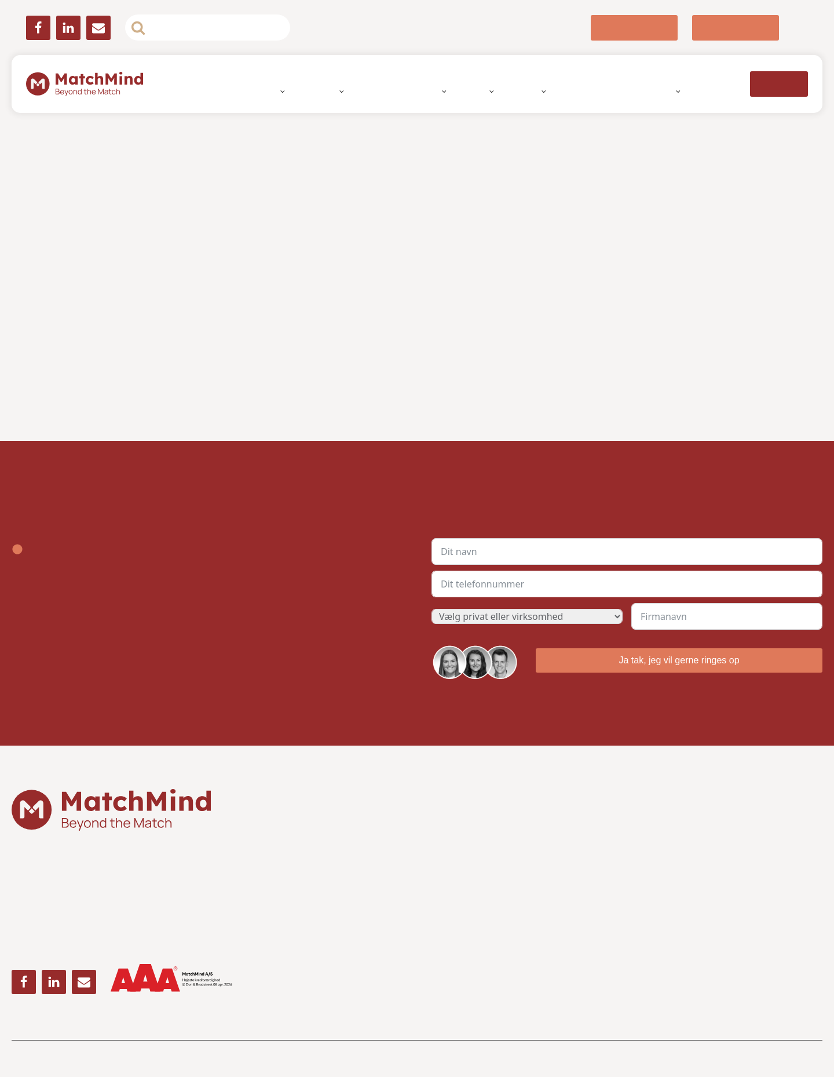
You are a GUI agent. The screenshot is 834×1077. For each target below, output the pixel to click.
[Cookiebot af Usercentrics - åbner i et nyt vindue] (584, 412)
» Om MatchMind (665, 836)
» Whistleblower (665, 856)
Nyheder (643, 91)
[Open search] (207, 27)
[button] (634, 28)
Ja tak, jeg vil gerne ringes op (679, 660)
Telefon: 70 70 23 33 (467, 876)
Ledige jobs (589, 91)
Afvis (250, 658)
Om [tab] (590, 450)
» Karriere (651, 876)
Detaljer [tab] (417, 450)
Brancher (527, 91)
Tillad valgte (417, 658)
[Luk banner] (661, 412)
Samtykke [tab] (243, 450)
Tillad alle (583, 658)
